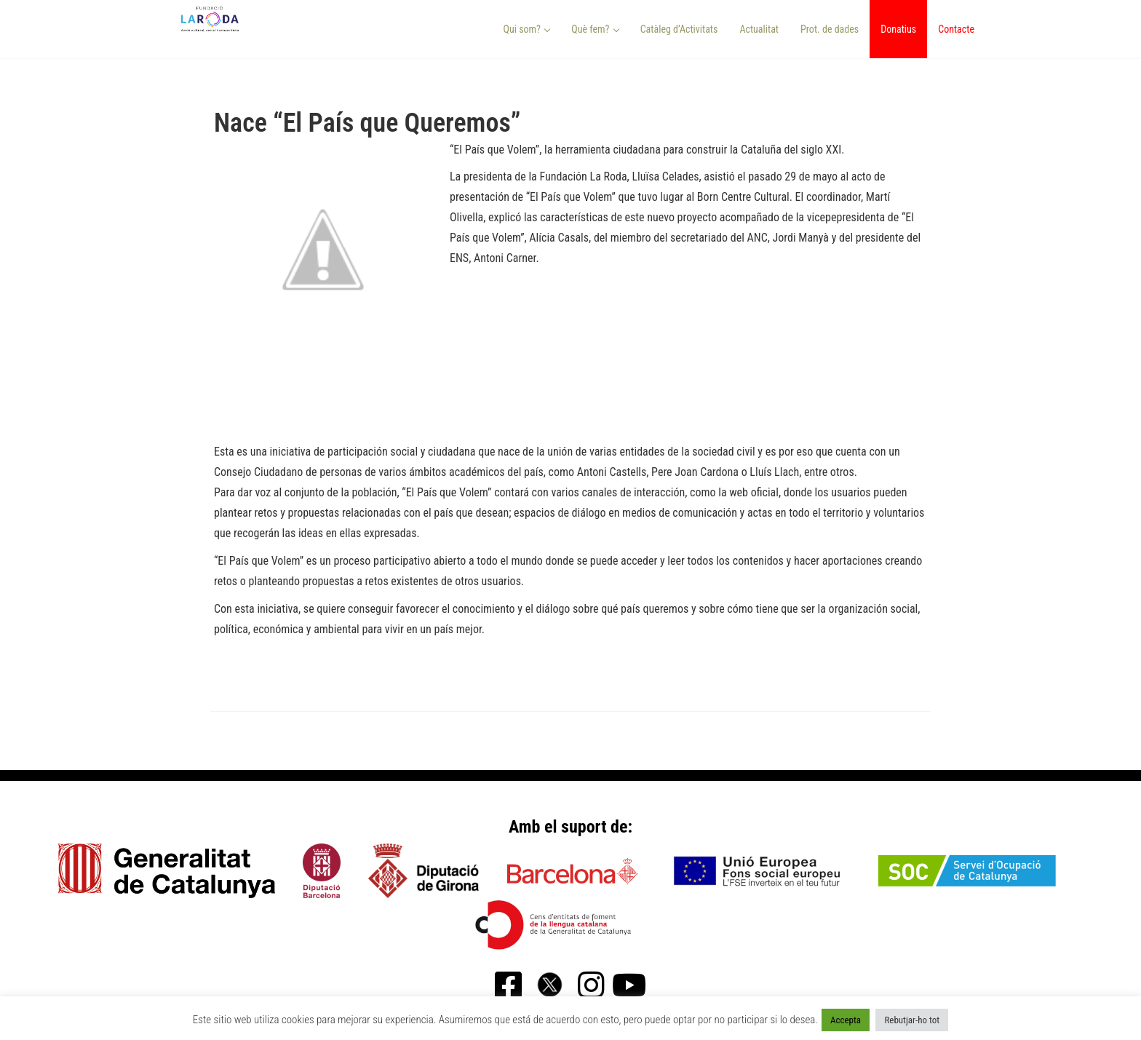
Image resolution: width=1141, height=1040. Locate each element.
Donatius (898, 29)
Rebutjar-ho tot (911, 1020)
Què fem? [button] (595, 29)
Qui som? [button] (527, 29)
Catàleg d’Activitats (679, 29)
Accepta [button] (845, 1020)
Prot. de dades (829, 29)
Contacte (956, 29)
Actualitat (759, 29)
